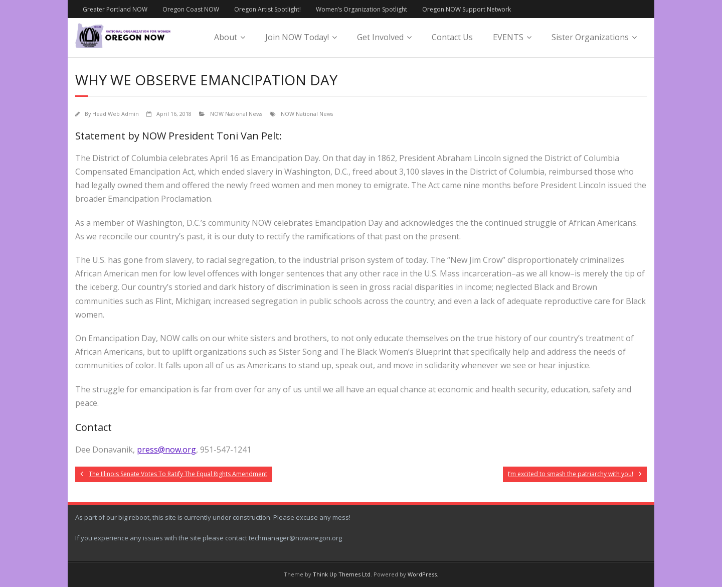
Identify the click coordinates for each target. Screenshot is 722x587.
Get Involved (380, 37)
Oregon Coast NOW (190, 9)
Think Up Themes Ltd (342, 574)
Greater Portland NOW (115, 9)
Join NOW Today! (297, 37)
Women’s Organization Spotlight (361, 9)
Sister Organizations (590, 37)
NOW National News (236, 113)
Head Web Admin (115, 113)
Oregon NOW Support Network (466, 9)
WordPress (422, 574)
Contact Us (452, 37)
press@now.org (166, 449)
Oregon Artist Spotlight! (267, 9)
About (225, 37)
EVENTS (508, 37)
